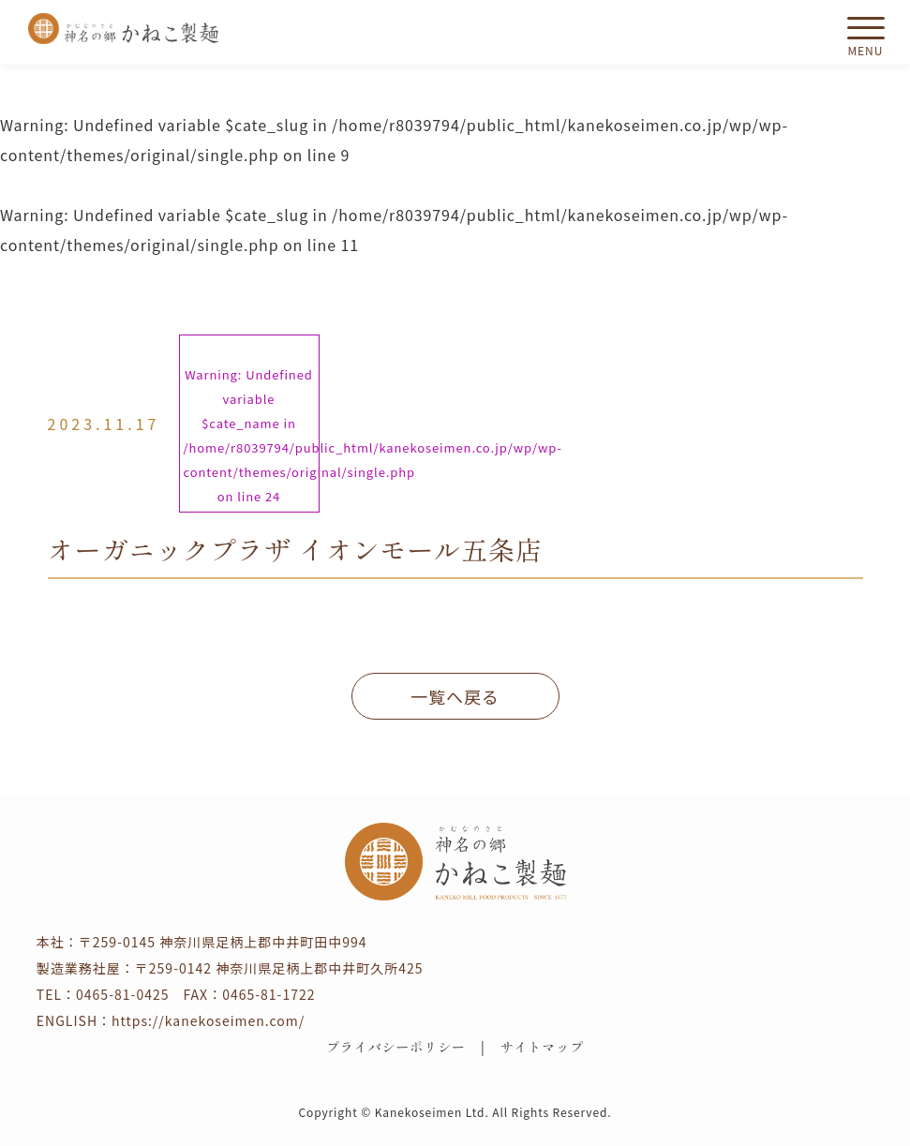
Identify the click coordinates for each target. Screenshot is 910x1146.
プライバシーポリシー (396, 1046)
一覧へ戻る (455, 696)
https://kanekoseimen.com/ (208, 1020)
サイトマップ (542, 1046)
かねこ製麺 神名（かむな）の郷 (123, 28)
